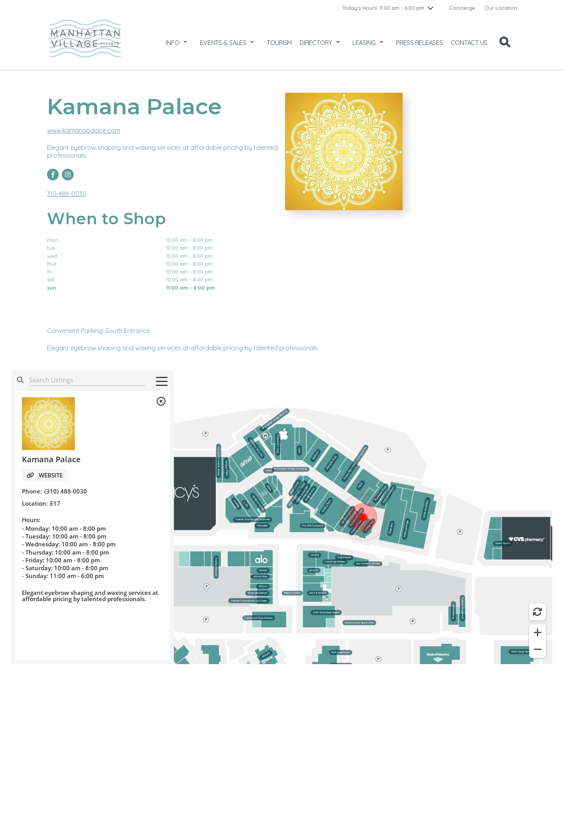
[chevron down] (430, 8)
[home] (85, 42)
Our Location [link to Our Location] (500, 8)
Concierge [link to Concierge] (462, 8)
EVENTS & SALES (223, 43)
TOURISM (279, 43)
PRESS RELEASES (419, 43)
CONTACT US (469, 43)
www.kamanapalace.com (83, 130)
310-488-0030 (66, 194)
